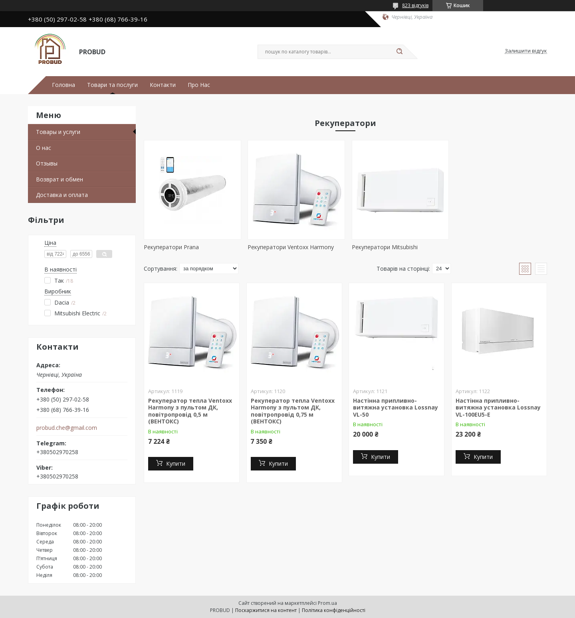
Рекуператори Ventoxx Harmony (289, 247)
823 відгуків (415, 5)
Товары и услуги (58, 132)
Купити (175, 463)
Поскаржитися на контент (266, 610)
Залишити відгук (526, 51)
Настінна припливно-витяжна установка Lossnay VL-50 (395, 407)
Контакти (163, 85)
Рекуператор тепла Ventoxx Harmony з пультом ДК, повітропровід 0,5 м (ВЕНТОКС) (190, 411)
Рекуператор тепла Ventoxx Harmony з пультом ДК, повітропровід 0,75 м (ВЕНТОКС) (293, 411)
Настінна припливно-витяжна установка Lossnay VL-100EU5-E (498, 407)
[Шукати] (399, 52)
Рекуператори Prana (171, 247)
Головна (63, 85)
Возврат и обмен (59, 179)
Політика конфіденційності (333, 610)
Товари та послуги (112, 85)
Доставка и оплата (62, 195)
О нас (43, 148)
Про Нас (199, 85)
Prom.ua (327, 603)
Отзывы (47, 163)
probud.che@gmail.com (66, 427)
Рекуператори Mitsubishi (381, 247)
